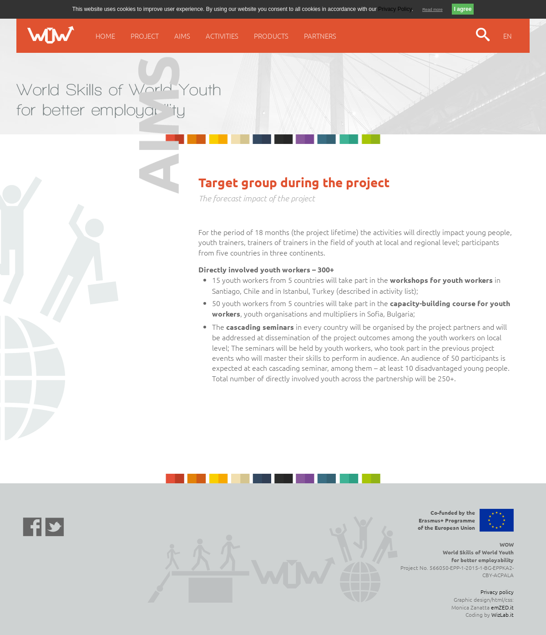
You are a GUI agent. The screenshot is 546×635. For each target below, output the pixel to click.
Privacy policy (497, 591)
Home (105, 36)
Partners (320, 36)
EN (507, 36)
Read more (432, 9)
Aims (182, 36)
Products (271, 36)
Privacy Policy (395, 9)
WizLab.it (502, 614)
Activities (222, 36)
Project (145, 36)
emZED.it (502, 607)
